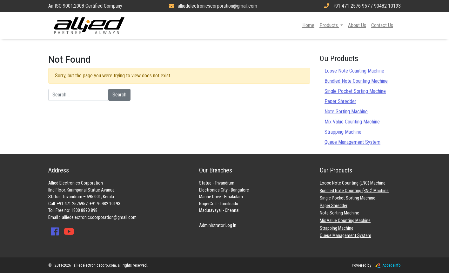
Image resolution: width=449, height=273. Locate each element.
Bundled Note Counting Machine (356, 81)
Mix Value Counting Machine (352, 122)
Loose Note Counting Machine (354, 71)
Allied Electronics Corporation (89, 25)
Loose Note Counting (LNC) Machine (352, 183)
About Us (357, 25)
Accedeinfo (386, 265)
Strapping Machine (343, 132)
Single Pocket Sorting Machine (355, 91)
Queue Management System (352, 142)
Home (308, 25)
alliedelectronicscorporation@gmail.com (99, 217)
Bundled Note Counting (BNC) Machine (354, 190)
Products (329, 25)
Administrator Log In (217, 225)
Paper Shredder (340, 101)
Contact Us (382, 25)
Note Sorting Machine (346, 111)
